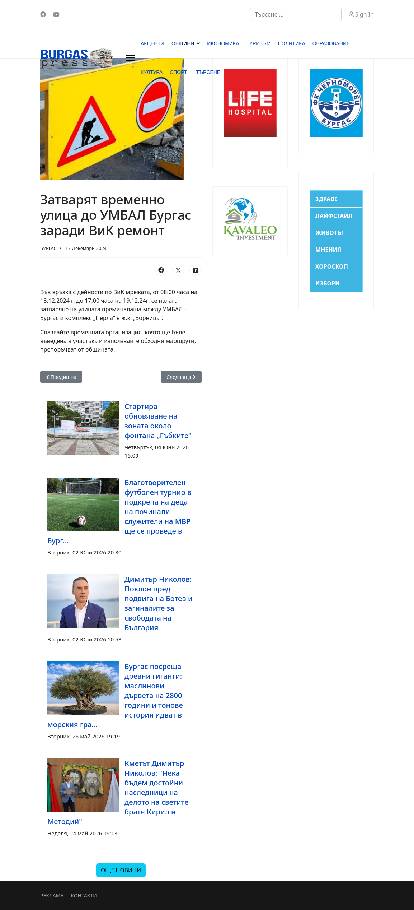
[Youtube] (56, 14)
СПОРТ (178, 72)
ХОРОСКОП (331, 266)
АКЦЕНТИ (152, 43)
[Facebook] (43, 14)
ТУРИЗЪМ (258, 43)
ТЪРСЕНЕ (208, 72)
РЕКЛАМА (51, 895)
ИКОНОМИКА (223, 43)
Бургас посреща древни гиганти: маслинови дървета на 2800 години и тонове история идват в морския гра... (115, 695)
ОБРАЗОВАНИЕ (331, 43)
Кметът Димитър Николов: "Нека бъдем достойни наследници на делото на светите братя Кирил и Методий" (117, 792)
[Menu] (130, 57)
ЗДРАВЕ (326, 199)
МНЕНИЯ (328, 250)
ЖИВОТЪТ (329, 233)
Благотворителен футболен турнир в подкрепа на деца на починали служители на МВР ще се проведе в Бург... (119, 511)
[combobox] (296, 14)
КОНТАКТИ (84, 895)
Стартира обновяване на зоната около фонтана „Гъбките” (157, 420)
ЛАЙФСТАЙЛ (334, 216)
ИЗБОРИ (327, 283)
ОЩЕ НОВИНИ (121, 870)
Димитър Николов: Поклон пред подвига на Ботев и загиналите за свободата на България (158, 603)
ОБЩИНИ (182, 43)
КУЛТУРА (152, 72)
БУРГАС (48, 248)
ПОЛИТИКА (291, 43)
